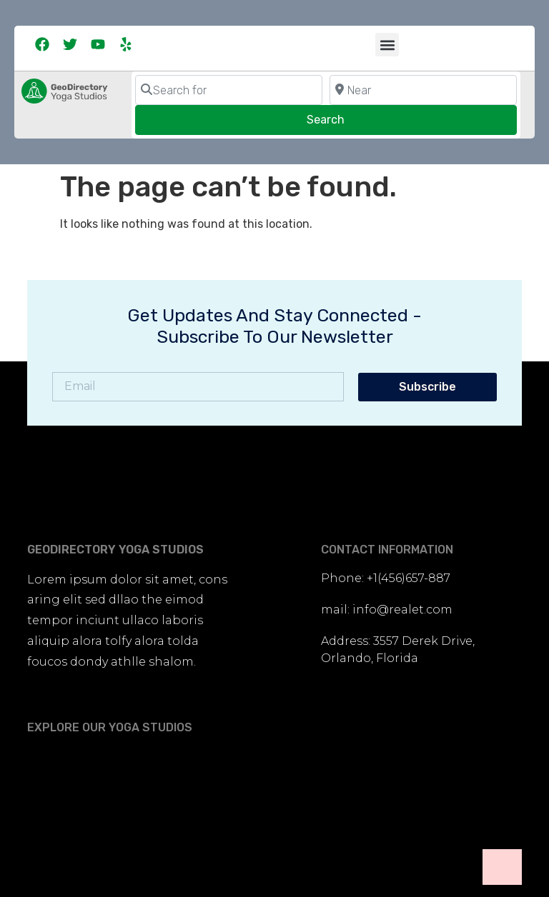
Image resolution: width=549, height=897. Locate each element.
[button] (387, 44)
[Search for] (228, 90)
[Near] (423, 90)
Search (344, 118)
